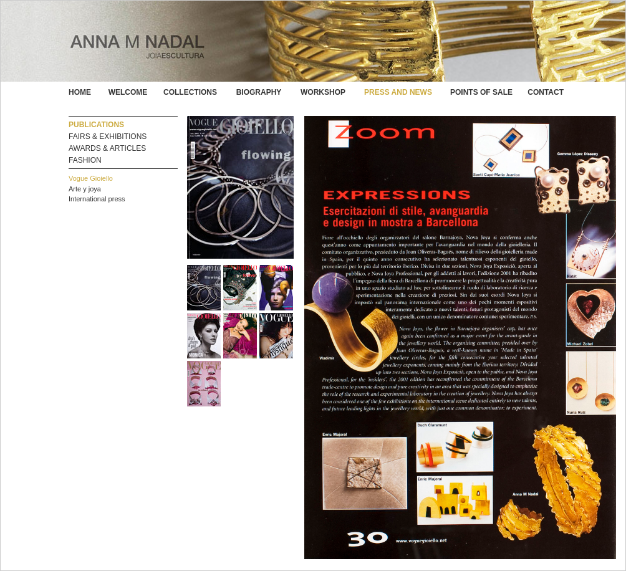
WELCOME (128, 92)
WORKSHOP (323, 92)
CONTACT (545, 92)
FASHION (85, 160)
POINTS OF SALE (481, 92)
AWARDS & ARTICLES (107, 148)
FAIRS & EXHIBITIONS (108, 136)
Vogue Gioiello (91, 178)
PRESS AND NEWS (398, 92)
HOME (80, 92)
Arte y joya (85, 189)
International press (97, 199)
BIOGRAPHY (259, 92)
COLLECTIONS (190, 92)
